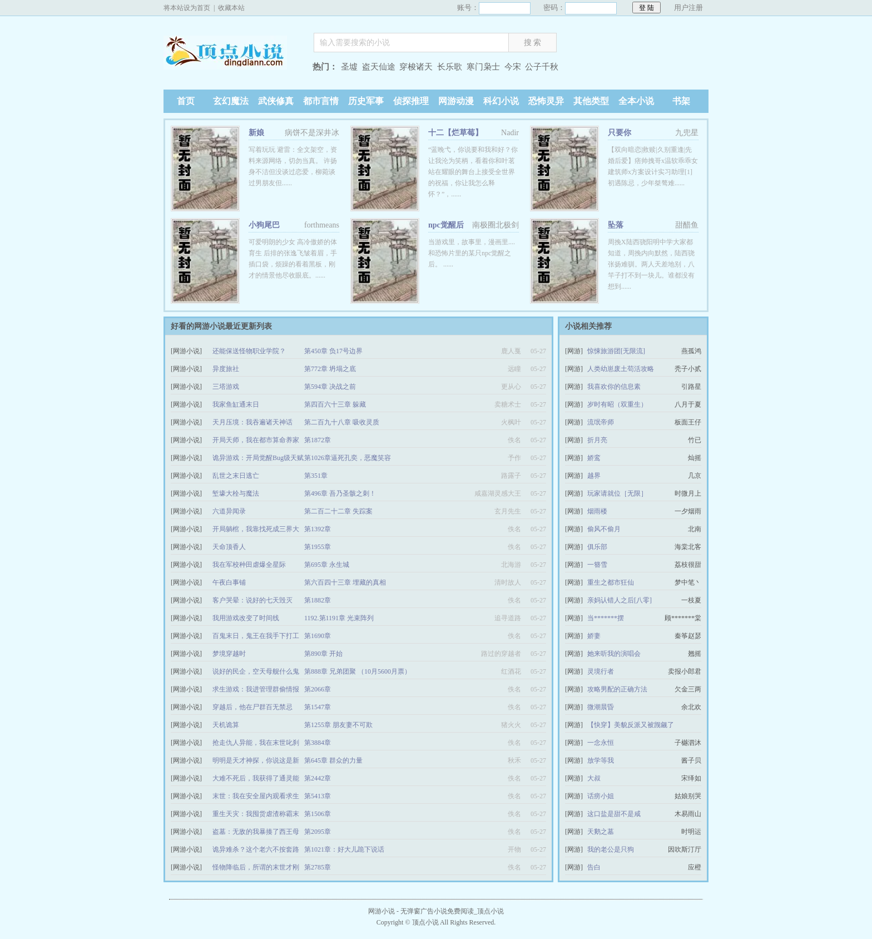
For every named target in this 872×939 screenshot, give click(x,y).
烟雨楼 (597, 511)
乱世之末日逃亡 (235, 476)
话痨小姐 (600, 796)
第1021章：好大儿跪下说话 (344, 849)
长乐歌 (449, 66)
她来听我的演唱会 (614, 654)
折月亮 (597, 440)
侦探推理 (411, 101)
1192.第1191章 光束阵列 (339, 618)
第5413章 (317, 796)
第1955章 (317, 547)
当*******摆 (605, 618)
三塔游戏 (225, 387)
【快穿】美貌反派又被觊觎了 (630, 725)
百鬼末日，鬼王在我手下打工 (255, 636)
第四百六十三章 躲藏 (335, 404)
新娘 (256, 133)
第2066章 (317, 689)
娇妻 (594, 636)
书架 (681, 101)
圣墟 (349, 66)
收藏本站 (231, 8)
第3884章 (317, 743)
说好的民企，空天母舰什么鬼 (255, 671)
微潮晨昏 (600, 707)
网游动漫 (456, 101)
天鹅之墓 (600, 832)
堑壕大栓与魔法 (235, 493)
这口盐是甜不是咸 (614, 814)
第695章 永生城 (326, 565)
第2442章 (317, 778)
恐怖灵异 (546, 101)
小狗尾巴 (264, 225)
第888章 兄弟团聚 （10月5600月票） (357, 671)
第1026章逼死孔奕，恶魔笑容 (347, 458)
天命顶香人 (229, 547)
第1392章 (317, 529)
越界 (594, 476)
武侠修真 (276, 101)
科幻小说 (501, 101)
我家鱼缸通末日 (235, 404)
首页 (186, 101)
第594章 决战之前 (330, 387)
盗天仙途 (378, 66)
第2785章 (317, 867)
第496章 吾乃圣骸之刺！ (340, 493)
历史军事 (366, 101)
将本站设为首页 (187, 8)
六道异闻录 (229, 511)
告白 (594, 867)
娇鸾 (594, 458)
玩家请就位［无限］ (617, 493)
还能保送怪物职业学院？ (249, 351)
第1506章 (317, 814)
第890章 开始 (323, 654)
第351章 (316, 476)
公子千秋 (541, 66)
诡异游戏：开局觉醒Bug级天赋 (258, 458)
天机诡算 (225, 725)
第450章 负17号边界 (333, 351)
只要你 (619, 133)
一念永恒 (600, 743)
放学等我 (600, 760)
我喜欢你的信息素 (614, 387)
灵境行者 (600, 671)
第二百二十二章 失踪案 (338, 511)
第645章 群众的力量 (333, 760)
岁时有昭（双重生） (617, 404)
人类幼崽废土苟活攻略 (620, 369)
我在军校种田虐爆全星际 (249, 565)
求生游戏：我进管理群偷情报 (255, 689)
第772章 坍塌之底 (330, 369)
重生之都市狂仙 (610, 582)
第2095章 (317, 832)
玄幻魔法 (231, 101)
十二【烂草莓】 (455, 133)
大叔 (594, 778)
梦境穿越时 (229, 654)
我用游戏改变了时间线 (245, 618)
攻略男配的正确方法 (617, 689)
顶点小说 (233, 68)
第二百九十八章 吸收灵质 (341, 422)
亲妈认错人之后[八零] (619, 600)
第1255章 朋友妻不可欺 (338, 725)
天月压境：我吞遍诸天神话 (252, 422)
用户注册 (688, 7)
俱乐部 (597, 547)
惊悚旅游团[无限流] (616, 351)
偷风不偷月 (604, 529)
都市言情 (321, 101)
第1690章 (317, 636)
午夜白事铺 (229, 582)
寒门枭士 (483, 66)
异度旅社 (225, 369)
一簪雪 (597, 565)
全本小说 (636, 101)
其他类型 (591, 101)
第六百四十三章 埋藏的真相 (345, 582)
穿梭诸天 (416, 66)
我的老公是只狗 (610, 849)
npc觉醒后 (446, 225)
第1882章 (317, 600)
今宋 (512, 66)
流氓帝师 (600, 422)
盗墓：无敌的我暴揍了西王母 (255, 832)
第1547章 (317, 707)
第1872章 (317, 440)
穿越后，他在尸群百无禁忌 (252, 707)
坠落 (615, 225)
